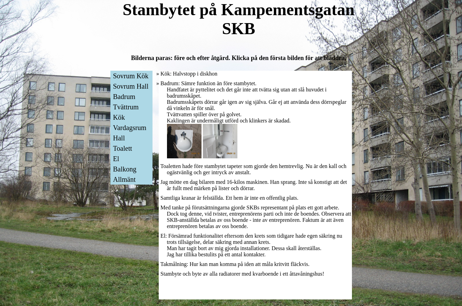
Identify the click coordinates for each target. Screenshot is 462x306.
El (116, 158)
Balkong (125, 169)
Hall (119, 138)
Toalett (122, 148)
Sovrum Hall (131, 86)
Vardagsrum (130, 127)
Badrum (124, 96)
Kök (119, 117)
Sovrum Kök (131, 76)
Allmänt (124, 179)
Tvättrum (126, 107)
